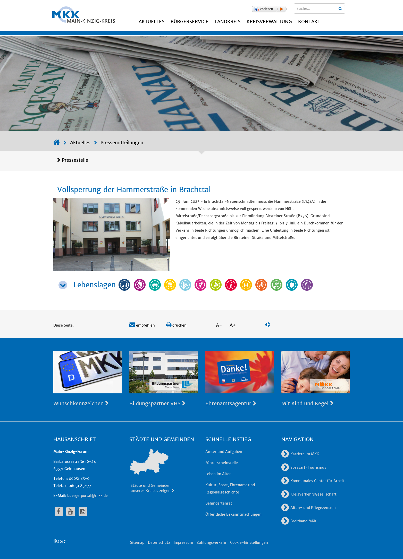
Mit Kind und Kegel (307, 403)
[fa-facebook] (59, 511)
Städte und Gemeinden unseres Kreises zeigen (153, 488)
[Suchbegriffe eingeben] (319, 8)
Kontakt (309, 22)
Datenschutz (159, 542)
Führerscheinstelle (221, 462)
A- (219, 325)
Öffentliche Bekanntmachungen (233, 514)
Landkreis (227, 22)
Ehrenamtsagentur (230, 403)
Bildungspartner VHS (157, 403)
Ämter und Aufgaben (223, 451)
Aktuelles (151, 22)
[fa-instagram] (83, 511)
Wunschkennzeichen (81, 403)
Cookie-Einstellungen (249, 542)
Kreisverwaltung (269, 22)
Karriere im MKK (300, 454)
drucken (176, 325)
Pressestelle (75, 160)
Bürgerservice (189, 22)
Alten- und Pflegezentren (308, 507)
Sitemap (137, 542)
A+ (233, 325)
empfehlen (142, 325)
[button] (269, 9)
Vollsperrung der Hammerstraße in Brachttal (134, 189)
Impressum (183, 542)
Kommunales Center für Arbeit (312, 481)
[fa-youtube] (70, 511)
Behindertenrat (218, 503)
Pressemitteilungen (121, 142)
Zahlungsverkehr (211, 542)
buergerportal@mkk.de (87, 495)
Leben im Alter (218, 474)
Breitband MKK (298, 521)
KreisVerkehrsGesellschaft (309, 494)
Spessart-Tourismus (303, 467)
